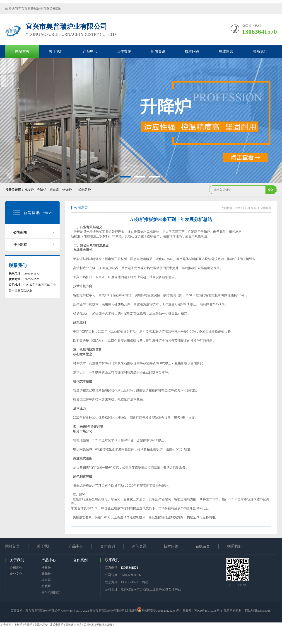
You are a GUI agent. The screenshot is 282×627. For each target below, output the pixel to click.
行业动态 (20, 245)
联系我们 (260, 51)
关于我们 (56, 51)
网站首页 (22, 51)
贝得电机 (89, 624)
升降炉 (46, 574)
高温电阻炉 (41, 624)
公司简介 (16, 567)
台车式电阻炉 (50, 592)
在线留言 (226, 51)
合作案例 (124, 51)
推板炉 (46, 567)
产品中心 (90, 51)
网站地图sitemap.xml (258, 610)
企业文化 (16, 574)
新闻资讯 (158, 51)
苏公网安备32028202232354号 (160, 610)
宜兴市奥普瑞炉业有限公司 (43, 610)
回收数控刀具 (73, 624)
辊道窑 (46, 580)
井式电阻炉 (57, 624)
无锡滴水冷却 (104, 624)
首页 (238, 208)
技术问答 (192, 51)
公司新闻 (20, 232)
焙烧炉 (46, 586)
